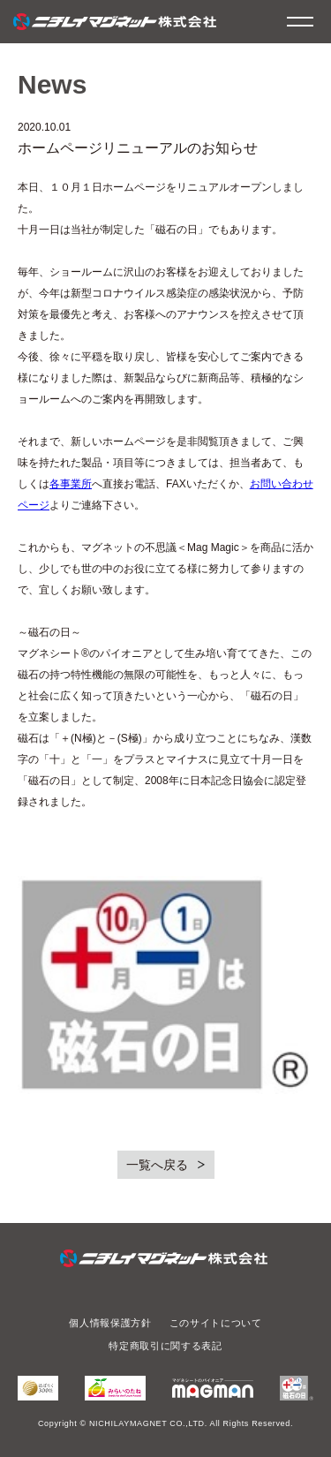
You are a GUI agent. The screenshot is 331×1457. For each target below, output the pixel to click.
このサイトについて (215, 1322)
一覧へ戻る (157, 1165)
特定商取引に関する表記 (165, 1345)
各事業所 (70, 484)
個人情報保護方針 (110, 1322)
